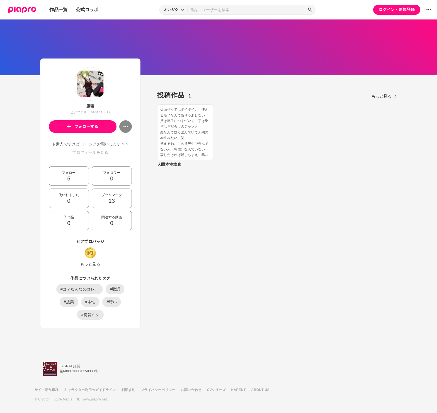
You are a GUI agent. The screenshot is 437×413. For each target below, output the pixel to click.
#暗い (111, 302)
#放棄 (69, 302)
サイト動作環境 (47, 390)
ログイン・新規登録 (397, 9)
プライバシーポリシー (158, 390)
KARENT (238, 390)
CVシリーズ (216, 390)
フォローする (82, 126)
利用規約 (128, 390)
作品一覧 (58, 9)
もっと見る (90, 264)
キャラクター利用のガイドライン (90, 390)
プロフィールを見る (90, 152)
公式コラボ (87, 9)
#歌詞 (115, 289)
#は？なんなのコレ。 (79, 289)
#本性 (90, 302)
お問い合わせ (191, 390)
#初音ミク (90, 314)
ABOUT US (260, 390)
